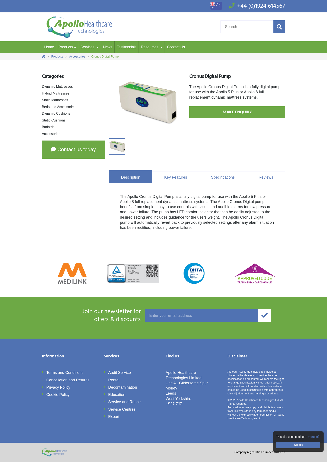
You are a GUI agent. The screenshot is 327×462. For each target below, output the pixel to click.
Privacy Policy (58, 387)
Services (87, 47)
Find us (172, 357)
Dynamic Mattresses (57, 86)
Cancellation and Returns (67, 380)
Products (65, 47)
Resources (150, 47)
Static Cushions (54, 120)
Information (53, 357)
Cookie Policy (58, 394)
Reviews (266, 177)
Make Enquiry (237, 112)
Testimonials (127, 47)
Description (130, 177)
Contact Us (176, 47)
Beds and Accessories (58, 107)
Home (49, 47)
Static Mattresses (55, 100)
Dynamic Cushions (56, 113)
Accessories (51, 134)
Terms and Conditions (64, 372)
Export (113, 417)
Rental (113, 380)
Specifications (223, 177)
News (107, 47)
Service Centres (122, 409)
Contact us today (73, 149)
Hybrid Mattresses (55, 93)
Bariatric (48, 127)
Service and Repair (124, 402)
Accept (298, 445)
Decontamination (122, 387)
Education (116, 394)
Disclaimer (237, 357)
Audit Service (119, 372)
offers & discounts (91, 316)
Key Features (175, 177)
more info (314, 436)
